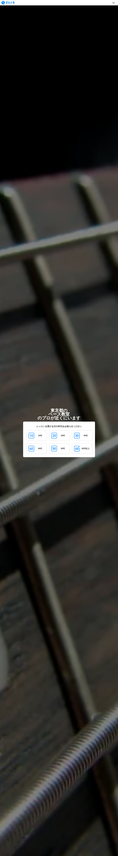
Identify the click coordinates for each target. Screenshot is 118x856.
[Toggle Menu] (113, 2)
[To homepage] (8, 2)
